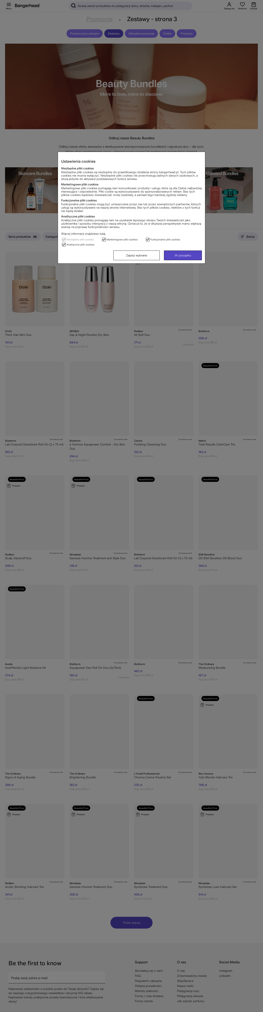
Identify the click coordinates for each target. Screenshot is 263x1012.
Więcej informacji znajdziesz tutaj (83, 233)
